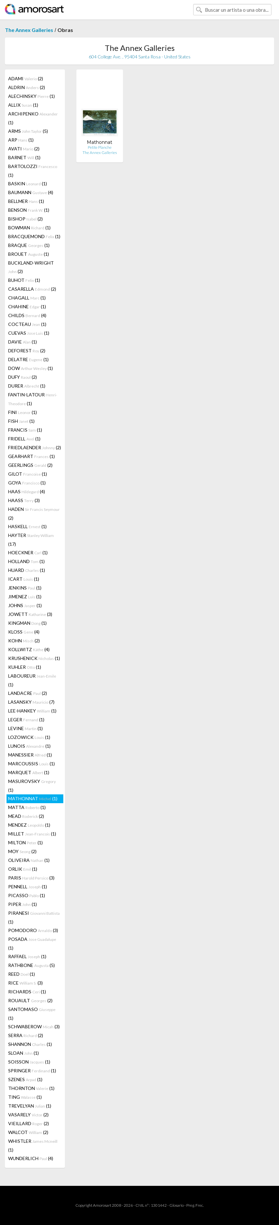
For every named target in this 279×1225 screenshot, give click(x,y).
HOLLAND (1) (26, 561)
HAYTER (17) (31, 539)
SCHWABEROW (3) (34, 1026)
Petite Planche (100, 147)
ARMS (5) (28, 131)
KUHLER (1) (24, 667)
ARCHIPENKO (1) (33, 118)
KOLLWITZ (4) (29, 649)
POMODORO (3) (33, 930)
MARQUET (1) (28, 772)
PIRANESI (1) (34, 917)
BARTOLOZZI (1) (32, 170)
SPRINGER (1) (32, 1070)
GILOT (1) (27, 474)
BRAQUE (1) (29, 245)
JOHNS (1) (25, 605)
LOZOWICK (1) (29, 737)
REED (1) (21, 974)
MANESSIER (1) (30, 755)
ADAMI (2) (25, 78)
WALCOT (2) (28, 1132)
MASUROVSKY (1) (32, 785)
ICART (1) (23, 579)
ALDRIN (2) (26, 87)
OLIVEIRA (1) (29, 860)
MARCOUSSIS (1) (31, 763)
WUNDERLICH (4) (30, 1158)
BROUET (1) (28, 254)
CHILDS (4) (27, 315)
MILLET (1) (32, 833)
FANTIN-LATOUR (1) (32, 399)
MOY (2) (22, 851)
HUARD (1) (26, 570)
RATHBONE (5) (31, 965)
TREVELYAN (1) (29, 1106)
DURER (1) (26, 386)
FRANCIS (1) (25, 430)
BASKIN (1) (27, 183)
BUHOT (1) (24, 280)
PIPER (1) (22, 904)
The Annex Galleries (29, 30)
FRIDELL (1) (24, 438)
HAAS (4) (26, 491)
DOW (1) (30, 368)
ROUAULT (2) (30, 1000)
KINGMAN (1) (27, 623)
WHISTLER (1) (32, 1145)
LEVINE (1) (25, 728)
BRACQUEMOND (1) (34, 236)
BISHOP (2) (25, 219)
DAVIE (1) (22, 342)
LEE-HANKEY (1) (32, 710)
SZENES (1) (25, 1079)
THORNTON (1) (31, 1088)
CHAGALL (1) (27, 297)
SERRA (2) (25, 1035)
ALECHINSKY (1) (31, 96)
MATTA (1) (27, 807)
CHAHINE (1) (27, 306)
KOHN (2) (24, 640)
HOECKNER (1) (28, 552)
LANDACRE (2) (27, 693)
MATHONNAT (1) (32, 798)
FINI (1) (22, 412)
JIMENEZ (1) (24, 596)
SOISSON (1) (29, 1061)
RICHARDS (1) (27, 991)
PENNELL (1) (27, 886)
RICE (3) (25, 983)
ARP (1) (21, 140)
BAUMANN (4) (30, 192)
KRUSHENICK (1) (34, 658)
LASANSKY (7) (31, 702)
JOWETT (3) (30, 614)
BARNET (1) (24, 157)
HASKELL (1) (27, 526)
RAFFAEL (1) (27, 956)
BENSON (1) (28, 210)
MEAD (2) (26, 816)
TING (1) (25, 1097)
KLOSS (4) (23, 632)
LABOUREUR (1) (32, 680)
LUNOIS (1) (29, 746)
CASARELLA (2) (32, 289)
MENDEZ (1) (29, 825)
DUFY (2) (22, 377)
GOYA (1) (27, 482)
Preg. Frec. (195, 1205)
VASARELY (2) (28, 1114)
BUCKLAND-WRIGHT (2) (31, 267)
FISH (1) (21, 421)
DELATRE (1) (28, 359)
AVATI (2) (23, 148)
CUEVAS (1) (28, 333)
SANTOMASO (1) (31, 1013)
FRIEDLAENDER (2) (34, 447)
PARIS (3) (31, 877)
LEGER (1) (26, 719)
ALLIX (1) (23, 105)
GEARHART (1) (31, 456)
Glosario (176, 1205)
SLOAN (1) (23, 1053)
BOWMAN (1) (29, 227)
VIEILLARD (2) (28, 1123)
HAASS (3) (24, 500)
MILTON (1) (25, 842)
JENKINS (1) (24, 587)
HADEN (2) (34, 513)
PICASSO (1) (26, 895)
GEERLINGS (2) (30, 465)
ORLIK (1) (22, 869)
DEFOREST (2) (26, 350)
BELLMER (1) (26, 201)
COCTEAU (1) (27, 324)
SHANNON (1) (30, 1044)
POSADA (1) (32, 943)
